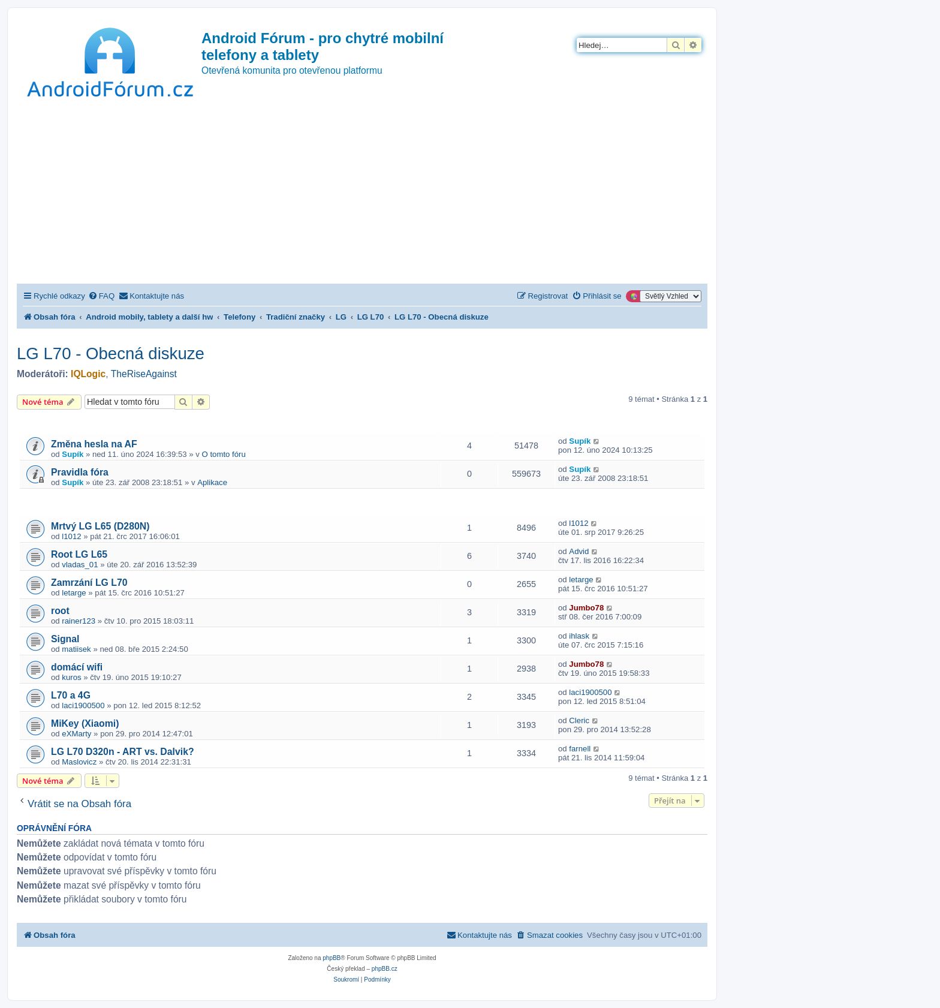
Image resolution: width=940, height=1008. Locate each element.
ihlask (579, 635)
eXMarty (76, 733)
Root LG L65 (79, 554)
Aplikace (212, 482)
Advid (579, 551)
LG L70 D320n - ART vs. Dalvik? (122, 752)
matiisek (76, 649)
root (60, 611)
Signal (65, 639)
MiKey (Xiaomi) (85, 723)
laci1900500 (83, 705)
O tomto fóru (224, 454)
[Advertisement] (362, 194)
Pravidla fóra (80, 472)
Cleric (579, 720)
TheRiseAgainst (144, 374)
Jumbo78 (586, 607)
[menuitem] (101, 296)
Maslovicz (79, 761)
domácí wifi (77, 667)
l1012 (71, 536)
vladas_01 (80, 564)
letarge (74, 592)
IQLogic (88, 374)
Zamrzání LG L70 (89, 582)
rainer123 (78, 620)
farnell (579, 748)
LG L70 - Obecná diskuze (110, 353)
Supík (72, 454)
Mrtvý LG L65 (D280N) (100, 526)
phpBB (332, 958)
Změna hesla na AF (94, 444)
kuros (71, 677)
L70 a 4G (71, 695)
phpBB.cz (384, 968)
